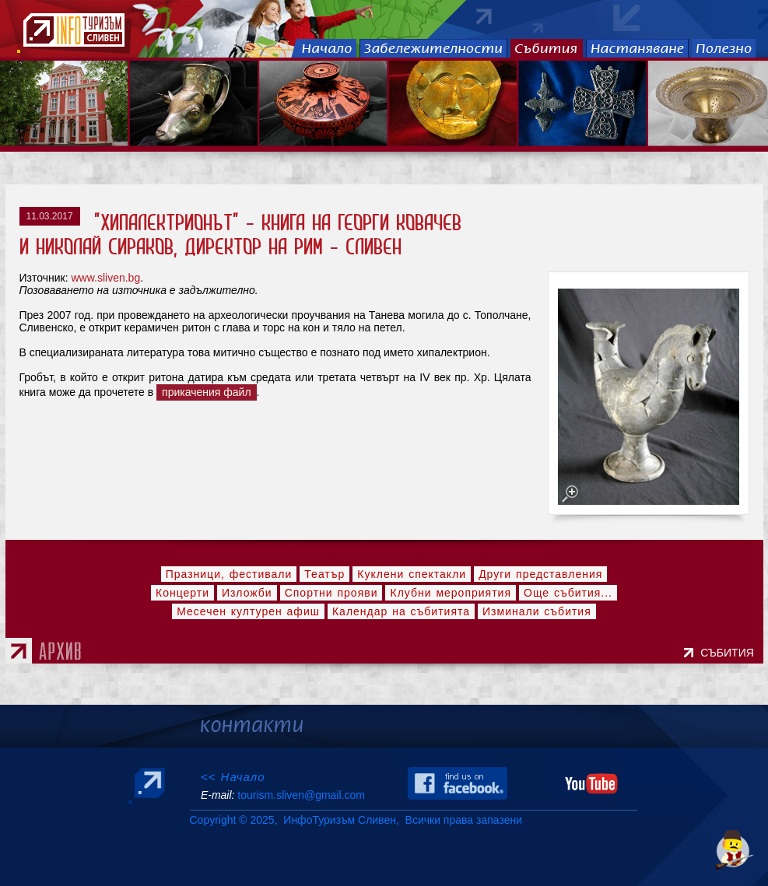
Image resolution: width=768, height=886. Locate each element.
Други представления (540, 574)
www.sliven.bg (105, 277)
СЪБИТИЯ (730, 652)
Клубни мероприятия (450, 593)
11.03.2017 (49, 216)
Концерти (182, 593)
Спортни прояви (331, 593)
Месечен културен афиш (248, 611)
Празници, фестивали (229, 574)
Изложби (247, 593)
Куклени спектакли (411, 574)
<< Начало (233, 776)
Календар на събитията (401, 611)
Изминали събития (536, 611)
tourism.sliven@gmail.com (300, 795)
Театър (324, 574)
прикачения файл (206, 392)
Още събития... (568, 593)
